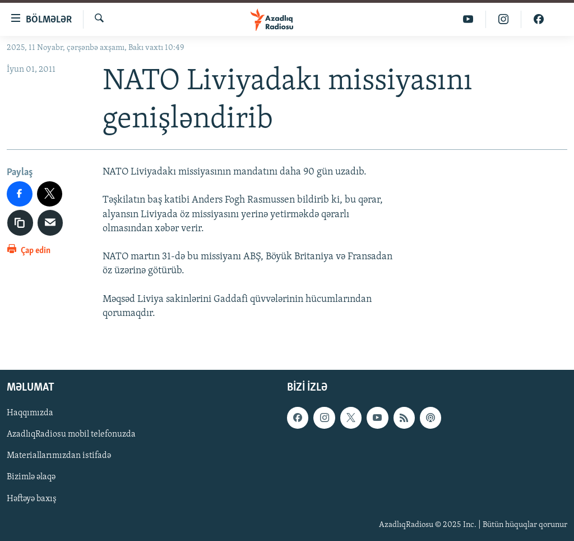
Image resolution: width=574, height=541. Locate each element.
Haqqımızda (30, 413)
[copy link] (20, 223)
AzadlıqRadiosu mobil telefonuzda (71, 434)
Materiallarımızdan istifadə (59, 456)
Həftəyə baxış (32, 498)
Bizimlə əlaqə (31, 477)
